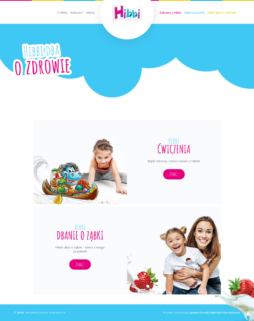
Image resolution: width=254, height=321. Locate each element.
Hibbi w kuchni (194, 13)
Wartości (76, 13)
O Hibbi (62, 13)
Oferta (90, 13)
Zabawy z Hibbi (170, 13)
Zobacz (173, 174)
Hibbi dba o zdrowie (222, 13)
